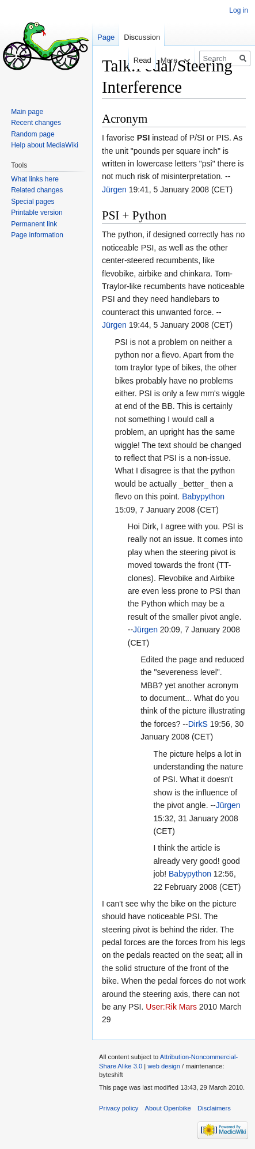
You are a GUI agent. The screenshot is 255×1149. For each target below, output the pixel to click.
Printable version (36, 212)
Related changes (37, 190)
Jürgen (114, 189)
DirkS (198, 724)
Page (106, 37)
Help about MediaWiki (44, 145)
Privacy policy (118, 1108)
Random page (32, 134)
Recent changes (36, 123)
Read (132, 60)
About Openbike (168, 1108)
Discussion (142, 37)
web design (163, 1066)
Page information (37, 235)
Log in (238, 10)
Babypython (203, 496)
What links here (35, 179)
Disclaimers (214, 1108)
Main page (27, 112)
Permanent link (34, 224)
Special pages (32, 202)
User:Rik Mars (171, 1006)
